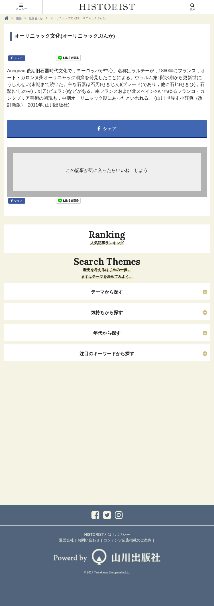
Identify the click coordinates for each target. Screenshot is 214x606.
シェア (18, 58)
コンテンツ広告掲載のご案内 (127, 540)
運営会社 (66, 540)
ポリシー (122, 534)
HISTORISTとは (97, 534)
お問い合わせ (89, 540)
